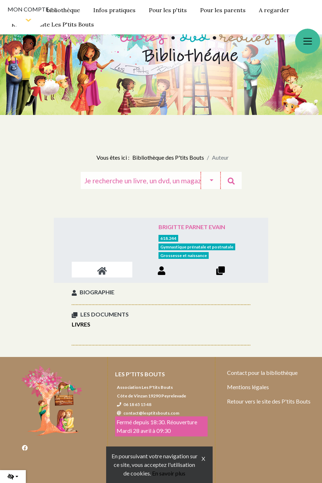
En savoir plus (168, 473)
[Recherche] (140, 180)
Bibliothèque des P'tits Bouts (168, 157)
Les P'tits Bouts (140, 374)
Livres (81, 324)
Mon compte (28, 9)
